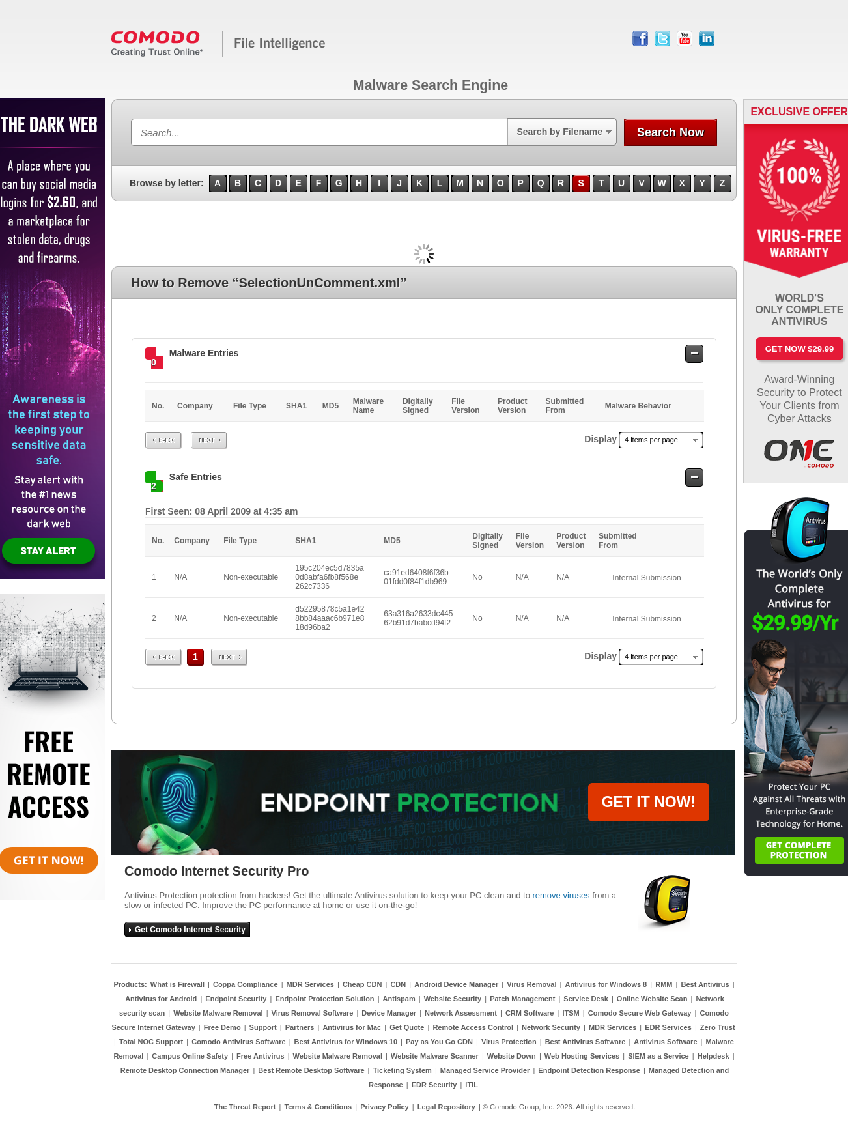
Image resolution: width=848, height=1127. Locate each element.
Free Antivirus (260, 1056)
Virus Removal (531, 984)
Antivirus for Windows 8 (606, 984)
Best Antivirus (705, 984)
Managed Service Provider (485, 1070)
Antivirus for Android (161, 999)
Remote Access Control (472, 1027)
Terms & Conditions (318, 1107)
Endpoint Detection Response (589, 1070)
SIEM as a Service (658, 1056)
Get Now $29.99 (799, 349)
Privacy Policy (384, 1107)
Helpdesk (713, 1056)
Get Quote (406, 1027)
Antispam (399, 999)
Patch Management (522, 999)
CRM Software (529, 1013)
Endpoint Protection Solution (324, 999)
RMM (663, 984)
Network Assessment (461, 1013)
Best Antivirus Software (585, 1042)
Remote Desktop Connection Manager (185, 1070)
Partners (300, 1027)
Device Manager (388, 1013)
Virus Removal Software (313, 1013)
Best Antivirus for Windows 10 (345, 1042)
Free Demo (222, 1027)
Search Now (670, 132)
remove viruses (560, 895)
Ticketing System (402, 1070)
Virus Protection (509, 1042)
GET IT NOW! (649, 801)
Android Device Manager (456, 984)
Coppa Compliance (245, 984)
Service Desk (585, 999)
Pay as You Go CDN (439, 1042)
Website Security (452, 999)
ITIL (471, 1085)
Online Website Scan (652, 999)
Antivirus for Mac (351, 1027)
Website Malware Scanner (435, 1056)
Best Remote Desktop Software (311, 1070)
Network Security (551, 1027)
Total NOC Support (151, 1042)
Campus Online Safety (190, 1056)
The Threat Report (245, 1107)
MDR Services (310, 984)
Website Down (511, 1056)
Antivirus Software (665, 1042)
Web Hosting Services (581, 1056)
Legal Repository (446, 1107)
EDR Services (668, 1027)
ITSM (570, 1013)
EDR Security (434, 1085)
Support (263, 1027)
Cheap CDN (362, 984)
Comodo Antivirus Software (238, 1042)
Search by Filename (559, 131)
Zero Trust (717, 1027)
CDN (398, 984)
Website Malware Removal (217, 1013)
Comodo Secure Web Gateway (640, 1013)
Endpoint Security (235, 999)
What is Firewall (177, 984)
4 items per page (651, 440)
